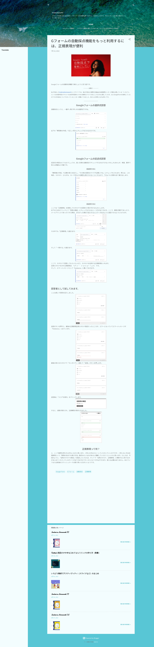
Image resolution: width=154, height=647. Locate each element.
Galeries (96, 642)
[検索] (133, 5)
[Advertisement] (75, 6)
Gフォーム (70, 472)
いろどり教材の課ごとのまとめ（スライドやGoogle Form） (98, 28)
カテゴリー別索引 (68, 28)
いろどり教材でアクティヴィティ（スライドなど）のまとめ (75, 573)
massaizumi (57, 12)
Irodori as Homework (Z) (60, 615)
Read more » (126, 542)
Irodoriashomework (65, 92)
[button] (129, 39)
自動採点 (79, 472)
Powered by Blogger (91, 638)
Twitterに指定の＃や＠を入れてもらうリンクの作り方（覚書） (75, 553)
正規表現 (88, 472)
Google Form (60, 472)
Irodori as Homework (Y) (60, 594)
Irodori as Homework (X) (60, 532)
